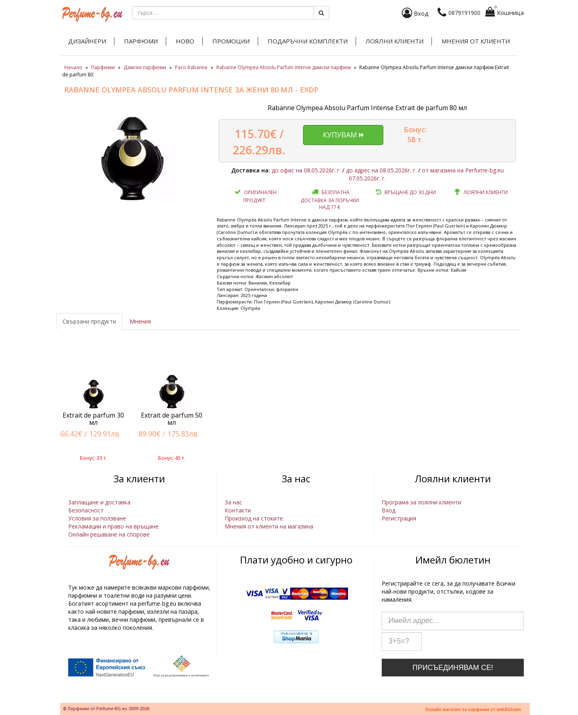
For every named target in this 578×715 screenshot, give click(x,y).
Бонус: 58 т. (415, 135)
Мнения (140, 321)
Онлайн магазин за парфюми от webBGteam (473, 709)
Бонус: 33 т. (93, 458)
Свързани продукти (89, 321)
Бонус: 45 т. (171, 458)
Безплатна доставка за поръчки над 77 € (330, 200)
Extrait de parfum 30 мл (93, 419)
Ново (185, 41)
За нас (233, 502)
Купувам (343, 134)
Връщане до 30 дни (410, 192)
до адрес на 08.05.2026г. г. (381, 170)
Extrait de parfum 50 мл (171, 419)
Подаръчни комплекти (308, 41)
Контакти (238, 510)
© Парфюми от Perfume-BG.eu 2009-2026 (106, 708)
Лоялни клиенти (394, 41)
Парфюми (141, 41)
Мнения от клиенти (476, 41)
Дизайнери (87, 41)
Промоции (231, 41)
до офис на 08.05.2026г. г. (306, 170)
